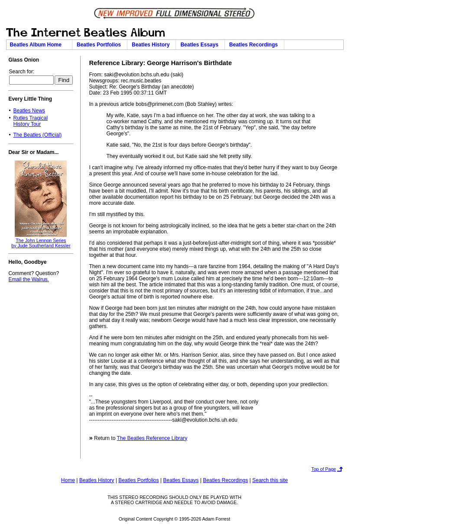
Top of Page (323, 469)
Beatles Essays (200, 45)
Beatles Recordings (255, 45)
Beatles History (152, 45)
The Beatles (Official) (37, 135)
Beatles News (29, 111)
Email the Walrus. (28, 279)
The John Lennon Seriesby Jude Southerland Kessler (40, 243)
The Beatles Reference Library (152, 438)
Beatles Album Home (39, 45)
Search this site (270, 480)
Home (68, 480)
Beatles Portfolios (100, 45)
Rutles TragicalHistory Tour (30, 121)
